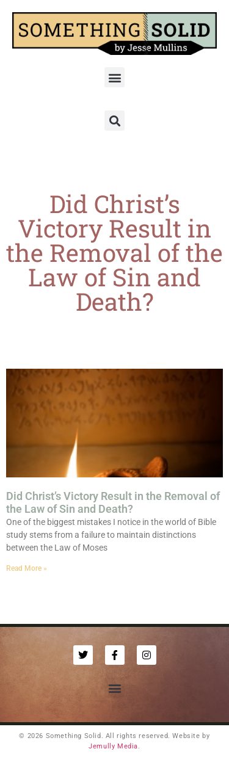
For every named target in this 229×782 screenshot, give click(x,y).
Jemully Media (113, 746)
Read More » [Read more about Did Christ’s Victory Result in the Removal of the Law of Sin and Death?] (26, 568)
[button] (114, 77)
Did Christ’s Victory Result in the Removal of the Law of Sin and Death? (113, 503)
